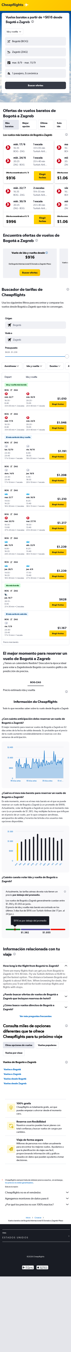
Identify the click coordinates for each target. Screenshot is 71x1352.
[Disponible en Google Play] (28, 1268)
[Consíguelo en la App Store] (42, 1268)
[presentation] (32, 21)
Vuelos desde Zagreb (15, 1083)
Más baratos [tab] (9, 125)
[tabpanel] (35, 829)
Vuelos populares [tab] (47, 1045)
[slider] (67, 356)
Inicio (28, 1217)
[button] (35, 41)
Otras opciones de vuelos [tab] (18, 1045)
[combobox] (14, 31)
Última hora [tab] (44, 125)
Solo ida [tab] (59, 125)
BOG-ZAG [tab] (35, 682)
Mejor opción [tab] (26, 125)
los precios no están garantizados (19, 1183)
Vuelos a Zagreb (12, 1074)
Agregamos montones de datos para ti (37, 1198)
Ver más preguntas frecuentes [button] (36, 1016)
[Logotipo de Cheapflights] (12, 5)
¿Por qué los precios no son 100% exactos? (37, 1204)
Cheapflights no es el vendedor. (37, 1192)
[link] (29, 272)
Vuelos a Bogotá (12, 1069)
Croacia (38, 1217)
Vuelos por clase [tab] (13, 1052)
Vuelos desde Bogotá (15, 1078)
